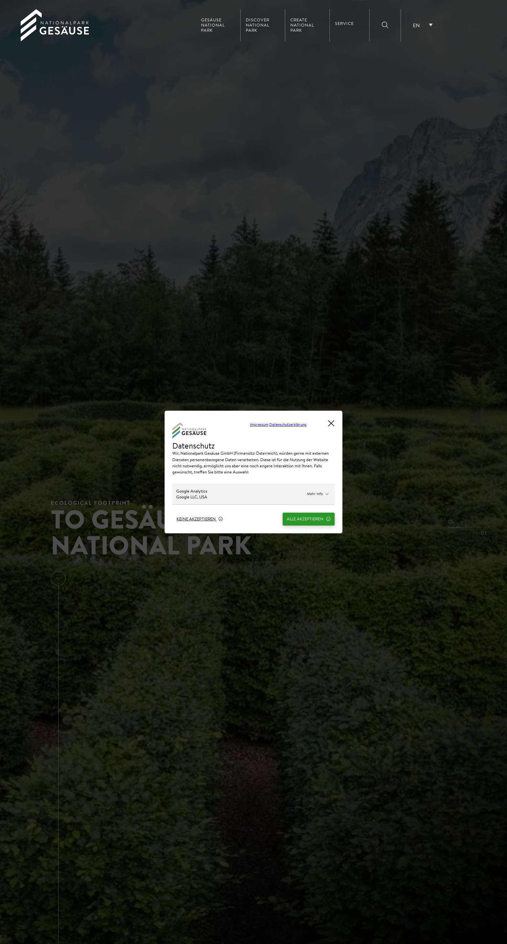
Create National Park (302, 25)
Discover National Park (257, 25)
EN (416, 25)
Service (344, 23)
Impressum (259, 424)
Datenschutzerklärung (288, 424)
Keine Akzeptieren (200, 518)
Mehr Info (318, 493)
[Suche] (385, 25)
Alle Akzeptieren (308, 518)
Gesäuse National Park (213, 25)
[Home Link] (55, 39)
